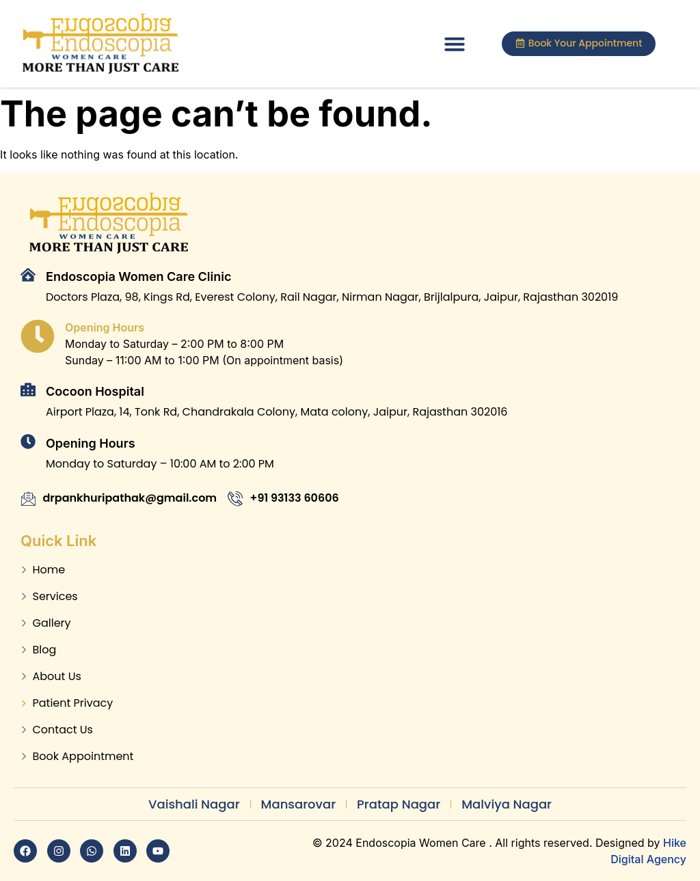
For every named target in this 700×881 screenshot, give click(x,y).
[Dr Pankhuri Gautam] (450, 649)
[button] (454, 43)
